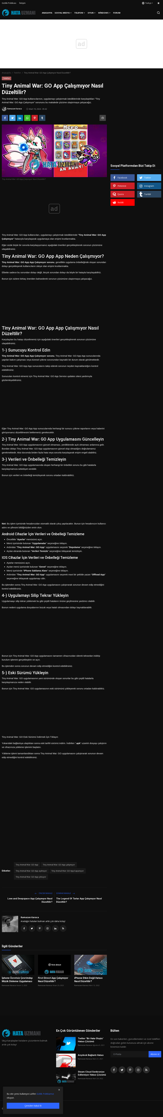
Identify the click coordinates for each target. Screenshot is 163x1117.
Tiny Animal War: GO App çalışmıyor (59, 864)
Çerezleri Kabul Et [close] (33, 1105)
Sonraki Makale (65, 893)
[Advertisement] (54, 302)
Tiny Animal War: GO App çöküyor (31, 876)
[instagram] (138, 1070)
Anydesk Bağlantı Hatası (91, 1055)
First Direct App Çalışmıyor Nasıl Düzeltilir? (53, 980)
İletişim (22, 3)
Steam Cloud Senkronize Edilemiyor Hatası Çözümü (92, 1074)
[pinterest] (130, 1070)
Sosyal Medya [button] (63, 13)
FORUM (116, 12)
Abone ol (155, 1054)
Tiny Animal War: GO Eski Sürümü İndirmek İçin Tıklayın (30, 737)
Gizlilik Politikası (9, 3)
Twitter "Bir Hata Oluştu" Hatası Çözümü (90, 1040)
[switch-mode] (158, 3)
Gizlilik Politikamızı (45, 1093)
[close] (59, 1089)
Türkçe (146, 3)
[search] (158, 12)
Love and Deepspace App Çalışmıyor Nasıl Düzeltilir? (30, 900)
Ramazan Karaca (30, 917)
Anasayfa (47, 12)
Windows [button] (104, 13)
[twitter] (122, 1070)
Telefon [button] (79, 13)
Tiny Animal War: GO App (27, 864)
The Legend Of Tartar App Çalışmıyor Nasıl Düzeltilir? (79, 900)
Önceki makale (43, 893)
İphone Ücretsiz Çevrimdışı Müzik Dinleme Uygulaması (17, 980)
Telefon (17, 72)
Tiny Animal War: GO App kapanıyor (67, 870)
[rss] (146, 1070)
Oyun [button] (92, 13)
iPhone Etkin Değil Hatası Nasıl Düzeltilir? (88, 980)
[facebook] (113, 1070)
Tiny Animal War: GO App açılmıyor (31, 870)
